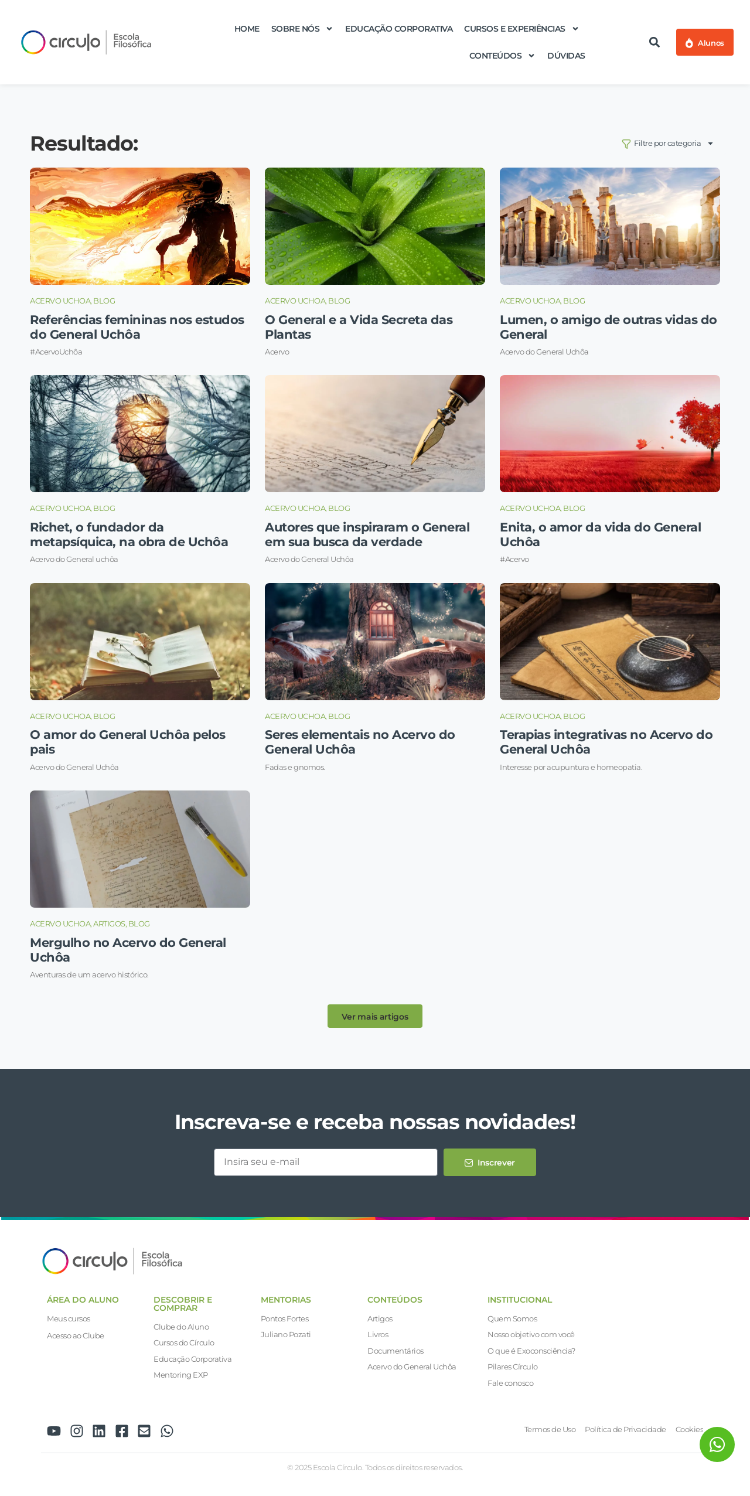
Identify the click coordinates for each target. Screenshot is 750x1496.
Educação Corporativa (398, 28)
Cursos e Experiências (521, 29)
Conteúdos (502, 56)
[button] (654, 42)
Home (247, 28)
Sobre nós (302, 29)
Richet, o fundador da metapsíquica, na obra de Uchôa (129, 534)
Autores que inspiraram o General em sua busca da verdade (367, 534)
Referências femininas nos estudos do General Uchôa (137, 327)
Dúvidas (566, 55)
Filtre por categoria (668, 143)
